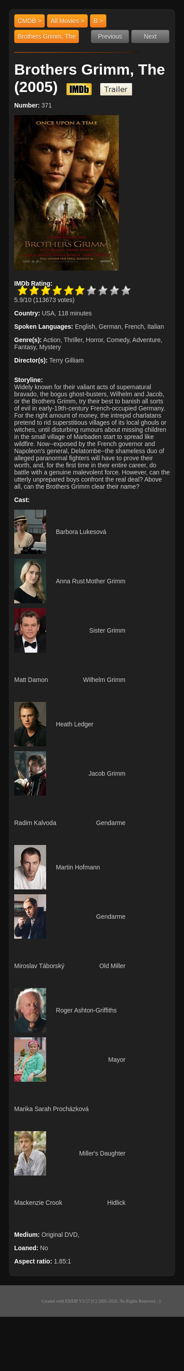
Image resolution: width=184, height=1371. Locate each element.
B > (98, 20)
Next (150, 36)
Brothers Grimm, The (46, 36)
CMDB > (29, 20)
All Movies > (67, 20)
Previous (110, 36)
